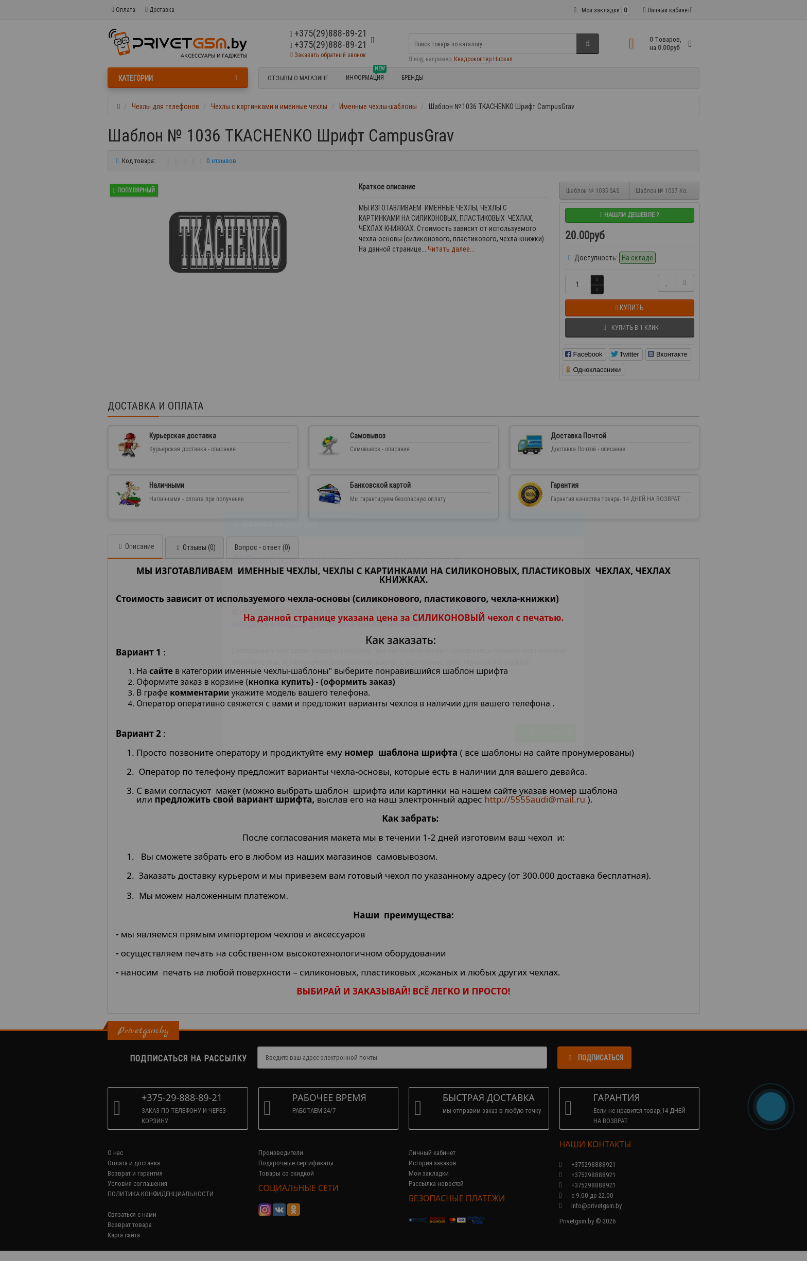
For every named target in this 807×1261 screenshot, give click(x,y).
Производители (280, 1152)
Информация (366, 76)
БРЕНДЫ (412, 77)
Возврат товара (130, 1224)
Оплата (123, 9)
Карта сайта (124, 1235)
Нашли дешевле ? (629, 214)
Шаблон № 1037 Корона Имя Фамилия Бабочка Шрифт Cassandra (667, 190)
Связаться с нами (132, 1214)
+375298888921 (587, 1174)
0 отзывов (221, 160)
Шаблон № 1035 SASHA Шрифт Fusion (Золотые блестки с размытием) (598, 190)
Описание (135, 546)
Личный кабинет (432, 1152)
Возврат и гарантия (135, 1173)
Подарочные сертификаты (296, 1163)
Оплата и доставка (134, 1163)
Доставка (159, 9)
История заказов (433, 1163)
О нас (115, 1152)
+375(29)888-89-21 (328, 44)
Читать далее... (451, 249)
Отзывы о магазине (298, 78)
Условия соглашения (137, 1183)
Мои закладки (429, 1173)
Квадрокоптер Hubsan (483, 59)
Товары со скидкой (286, 1173)
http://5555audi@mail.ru (534, 799)
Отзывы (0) (194, 547)
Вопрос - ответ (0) (262, 547)
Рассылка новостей (436, 1183)
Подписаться (594, 1057)
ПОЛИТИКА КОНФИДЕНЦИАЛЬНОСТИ (161, 1193)
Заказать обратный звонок (328, 55)
